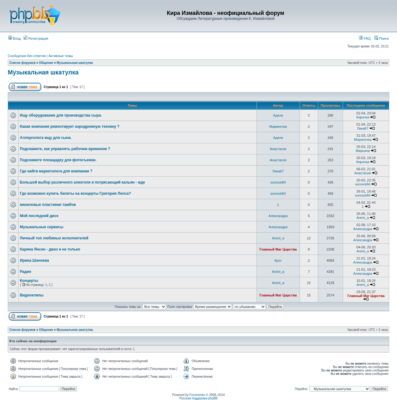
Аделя (278, 115)
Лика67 (362, 128)
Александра (278, 216)
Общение (46, 62)
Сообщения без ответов (27, 56)
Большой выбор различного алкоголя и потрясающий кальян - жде (82, 182)
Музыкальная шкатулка (74, 62)
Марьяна (363, 151)
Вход (14, 38)
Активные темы (60, 56)
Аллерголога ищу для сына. (46, 138)
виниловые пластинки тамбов (48, 204)
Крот (278, 260)
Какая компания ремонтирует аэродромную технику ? (69, 126)
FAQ (365, 38)
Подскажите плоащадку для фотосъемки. (58, 160)
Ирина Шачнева (34, 260)
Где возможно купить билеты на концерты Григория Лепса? (75, 193)
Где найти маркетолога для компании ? (56, 171)
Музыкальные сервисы (41, 227)
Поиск (381, 38)
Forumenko (197, 395)
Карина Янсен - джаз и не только (50, 249)
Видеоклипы (31, 295)
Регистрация (36, 38)
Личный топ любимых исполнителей (54, 238)
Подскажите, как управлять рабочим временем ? (65, 149)
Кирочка (362, 117)
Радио (25, 271)
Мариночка (278, 126)
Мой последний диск (39, 216)
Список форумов (22, 62)
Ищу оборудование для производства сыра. (61, 115)
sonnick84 (278, 182)
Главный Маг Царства (278, 249)
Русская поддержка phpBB (198, 398)
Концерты (29, 280)
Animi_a (363, 218)
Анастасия (278, 149)
